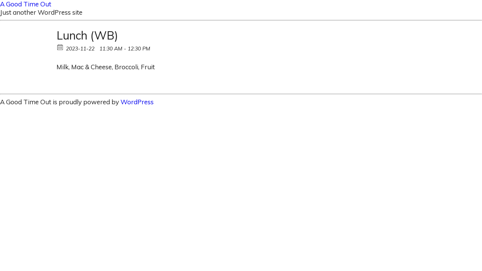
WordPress (137, 102)
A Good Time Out (25, 4)
